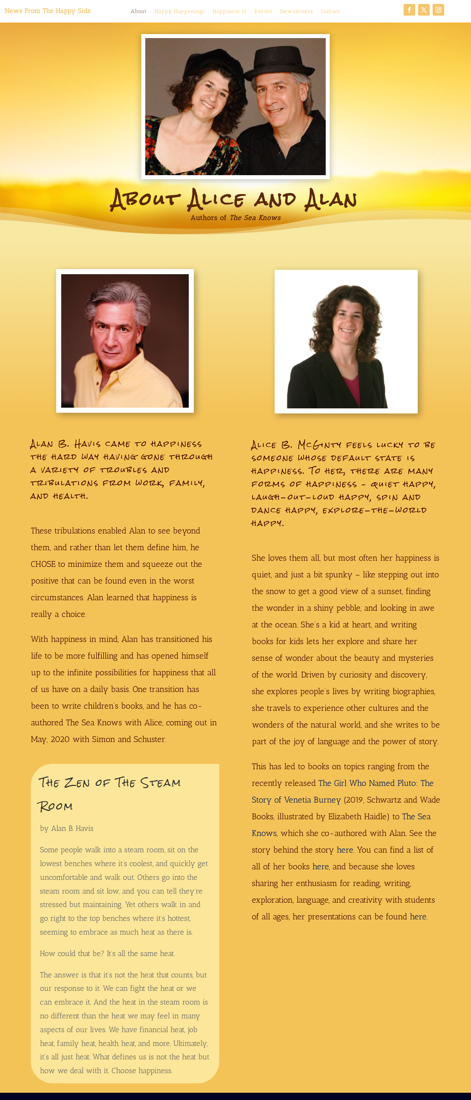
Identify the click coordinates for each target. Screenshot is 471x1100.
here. (345, 850)
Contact (330, 12)
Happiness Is (229, 12)
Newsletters (296, 12)
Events (263, 12)
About (139, 12)
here (320, 866)
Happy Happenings (180, 12)
